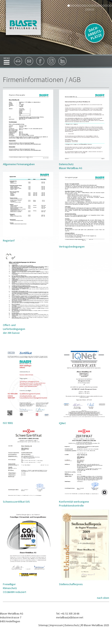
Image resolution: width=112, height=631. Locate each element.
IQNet (62, 423)
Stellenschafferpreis (71, 584)
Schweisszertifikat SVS (16, 501)
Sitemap (43, 625)
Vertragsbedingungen (72, 246)
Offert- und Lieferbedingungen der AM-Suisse (14, 329)
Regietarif (9, 240)
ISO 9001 (8, 423)
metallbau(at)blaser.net (69, 617)
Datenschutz (72, 625)
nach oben (103, 598)
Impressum (56, 625)
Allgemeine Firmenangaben (19, 164)
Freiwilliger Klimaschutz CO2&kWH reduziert (14, 588)
